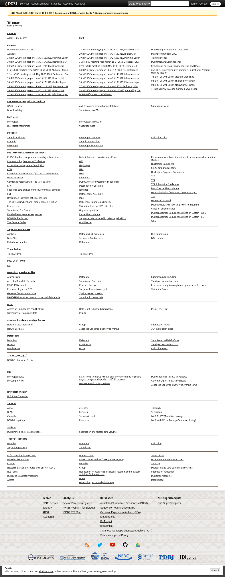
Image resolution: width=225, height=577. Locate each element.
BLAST (10, 411)
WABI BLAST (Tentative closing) (167, 416)
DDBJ (82, 478)
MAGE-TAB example (17, 284)
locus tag (83, 189)
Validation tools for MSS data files (96, 206)
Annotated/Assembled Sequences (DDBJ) (124, 503)
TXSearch (156, 407)
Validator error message (163, 208)
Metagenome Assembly (91, 193)
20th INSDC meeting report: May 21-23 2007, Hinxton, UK (35, 65)
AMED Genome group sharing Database (26, 101)
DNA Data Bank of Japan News (94, 383)
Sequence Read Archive (18, 229)
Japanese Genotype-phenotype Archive (26, 320)
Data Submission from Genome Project (99, 157)
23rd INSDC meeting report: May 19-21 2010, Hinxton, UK (35, 78)
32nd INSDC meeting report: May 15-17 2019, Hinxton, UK (108, 65)
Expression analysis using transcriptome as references (178, 284)
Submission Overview (90, 280)
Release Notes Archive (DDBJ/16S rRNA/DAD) (101, 459)
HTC (81, 169)
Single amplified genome (164, 167)
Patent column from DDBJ (164, 53)
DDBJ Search (50, 503)
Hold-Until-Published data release (96, 308)
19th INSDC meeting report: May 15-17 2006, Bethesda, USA (37, 61)
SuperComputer (40, 3)
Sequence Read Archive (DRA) (117, 507)
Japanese (215, 4)
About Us (80, 3)
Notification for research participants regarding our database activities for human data (109, 473)
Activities (68, 3)
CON (9, 169)
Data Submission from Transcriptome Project (174, 192)
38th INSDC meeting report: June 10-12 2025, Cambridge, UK (109, 90)
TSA (153, 196)
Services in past (87, 416)
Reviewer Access (87, 284)
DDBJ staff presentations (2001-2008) (170, 49)
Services (24, 3)
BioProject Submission (90, 121)
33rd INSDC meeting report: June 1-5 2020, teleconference (108, 69)
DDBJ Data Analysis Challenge (166, 61)
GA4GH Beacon (14, 105)
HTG (81, 173)
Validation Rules (159, 289)
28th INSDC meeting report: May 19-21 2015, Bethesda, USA (109, 49)
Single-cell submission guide (93, 289)
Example (11, 141)
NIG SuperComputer (17, 392)
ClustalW (11, 416)
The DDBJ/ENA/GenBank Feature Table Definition (32, 201)
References (84, 420)
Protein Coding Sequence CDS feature (26, 161)
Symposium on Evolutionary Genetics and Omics (176, 65)
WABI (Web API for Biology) (79, 507)
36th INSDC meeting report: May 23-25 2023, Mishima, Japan (109, 82)
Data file (11, 443)
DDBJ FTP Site (72, 512)
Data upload (157, 479)
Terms (194, 3)
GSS (81, 161)
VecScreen (156, 411)
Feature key (13, 206)
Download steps (15, 110)
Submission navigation (162, 471)
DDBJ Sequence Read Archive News (169, 376)
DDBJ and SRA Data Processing (22, 475)
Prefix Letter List (159, 308)
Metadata (84, 242)
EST (9, 193)
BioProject (12, 117)
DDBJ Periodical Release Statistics (24, 431)
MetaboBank (13, 336)
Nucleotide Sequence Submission (168, 171)
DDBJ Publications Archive (20, 49)
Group (82, 324)
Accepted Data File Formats (21, 280)
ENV (9, 185)
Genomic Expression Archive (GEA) (120, 512)
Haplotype (84, 165)
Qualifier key (85, 222)
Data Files (12, 238)
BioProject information (18, 125)
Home (9, 25)
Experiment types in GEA (19, 289)
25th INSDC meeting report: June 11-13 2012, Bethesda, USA (37, 86)
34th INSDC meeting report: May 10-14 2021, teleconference (109, 74)
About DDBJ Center (17, 37)
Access (10, 479)
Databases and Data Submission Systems (172, 467)
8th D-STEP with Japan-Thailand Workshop (173, 80)
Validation (156, 443)
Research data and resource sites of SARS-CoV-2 (31, 467)
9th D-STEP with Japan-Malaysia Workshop (173, 84)
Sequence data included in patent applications (102, 218)
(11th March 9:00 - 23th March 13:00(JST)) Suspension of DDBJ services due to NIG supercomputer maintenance (69, 12)
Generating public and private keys (96, 482)
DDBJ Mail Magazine (161, 475)
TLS (153, 175)
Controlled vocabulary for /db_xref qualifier (29, 181)
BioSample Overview (89, 137)
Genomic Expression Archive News (168, 380)
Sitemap (18, 25)
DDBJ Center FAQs (16, 261)
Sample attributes (16, 137)
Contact (203, 3)
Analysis (11, 233)
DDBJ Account (86, 455)
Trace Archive (14, 249)
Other (82, 348)
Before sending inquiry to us (21, 455)
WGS (153, 220)
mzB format (85, 344)
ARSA (10, 407)
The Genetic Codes (16, 222)
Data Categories (15, 177)
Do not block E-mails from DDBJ (167, 459)
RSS (9, 372)
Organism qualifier (88, 210)
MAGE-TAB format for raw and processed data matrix (33, 297)
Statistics (56, 3)
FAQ (9, 265)
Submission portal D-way (114, 535)
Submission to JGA (160, 324)
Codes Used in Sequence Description (25, 165)
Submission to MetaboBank (165, 340)
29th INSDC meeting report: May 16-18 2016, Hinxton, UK (107, 53)
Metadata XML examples (91, 233)
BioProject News (15, 376)
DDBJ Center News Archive (20, 359)
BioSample (12, 133)
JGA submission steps (162, 328)
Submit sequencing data (163, 276)
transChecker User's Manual (165, 188)
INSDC (10, 304)
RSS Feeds (12, 471)
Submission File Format (19, 210)
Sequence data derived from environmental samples (33, 189)
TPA (153, 180)
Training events (159, 57)
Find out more (46, 571)
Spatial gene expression (91, 293)
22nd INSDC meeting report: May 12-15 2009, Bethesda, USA (37, 74)
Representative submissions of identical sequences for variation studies (183, 158)
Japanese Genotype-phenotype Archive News (174, 384)
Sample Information (89, 141)
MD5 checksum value (18, 459)
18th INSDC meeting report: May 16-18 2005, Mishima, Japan (37, 57)
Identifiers (84, 177)
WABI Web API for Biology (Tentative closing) (173, 420)
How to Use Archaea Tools (20, 324)
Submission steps (160, 105)
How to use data (15, 328)
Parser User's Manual (89, 214)
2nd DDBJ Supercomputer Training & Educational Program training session (180, 71)
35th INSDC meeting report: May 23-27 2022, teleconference (109, 78)
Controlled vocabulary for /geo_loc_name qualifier (33, 173)
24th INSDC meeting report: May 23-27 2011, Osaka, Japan (36, 82)
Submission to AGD (88, 110)
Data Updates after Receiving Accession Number (175, 204)
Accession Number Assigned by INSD (25, 308)
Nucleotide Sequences (162, 163)
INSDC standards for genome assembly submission (33, 157)
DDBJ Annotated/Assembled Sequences (26, 152)
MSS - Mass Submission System (95, 201)
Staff (81, 37)
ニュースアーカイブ (17, 355)
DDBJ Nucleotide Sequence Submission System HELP (178, 216)
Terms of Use (157, 455)
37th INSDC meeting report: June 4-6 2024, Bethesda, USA (108, 86)
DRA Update (157, 238)
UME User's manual (161, 200)
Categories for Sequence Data (22, 312)
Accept (215, 570)
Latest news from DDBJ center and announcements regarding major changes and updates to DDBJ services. (110, 378)
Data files (12, 340)
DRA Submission (159, 233)
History (11, 344)
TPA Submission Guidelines (165, 184)
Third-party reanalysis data (165, 280)
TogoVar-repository (17, 439)
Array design (13, 276)
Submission (85, 447)
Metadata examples (17, 242)
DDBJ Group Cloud (16, 420)
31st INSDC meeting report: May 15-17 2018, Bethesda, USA (109, 61)
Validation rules (87, 125)
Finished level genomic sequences (24, 214)
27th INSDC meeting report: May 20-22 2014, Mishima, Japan (37, 94)
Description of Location (91, 185)
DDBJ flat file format (17, 218)
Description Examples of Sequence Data (27, 197)
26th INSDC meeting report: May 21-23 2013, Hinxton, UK (35, 90)
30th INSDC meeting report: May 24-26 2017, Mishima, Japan (109, 57)
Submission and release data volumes (98, 431)
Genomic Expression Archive (21, 272)
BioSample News (15, 380)
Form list (83, 463)
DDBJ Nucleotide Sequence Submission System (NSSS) (179, 212)
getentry (83, 407)
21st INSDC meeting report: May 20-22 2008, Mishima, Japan (37, 69)
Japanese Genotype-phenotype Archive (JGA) (126, 530)
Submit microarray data (91, 297)
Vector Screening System (77, 503)
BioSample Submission (91, 145)
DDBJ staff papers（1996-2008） (95, 94)
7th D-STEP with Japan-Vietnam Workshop (172, 76)
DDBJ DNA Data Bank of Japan (11, 3)
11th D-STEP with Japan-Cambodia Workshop (174, 88)
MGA (81, 197)
